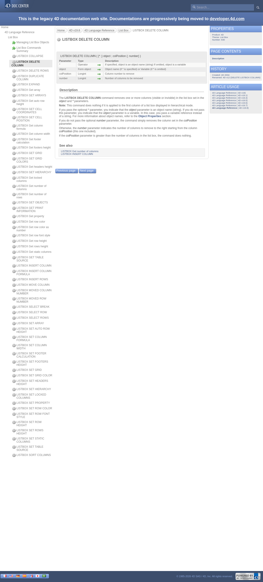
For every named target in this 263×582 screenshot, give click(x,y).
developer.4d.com (227, 18)
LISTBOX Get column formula (27, 127)
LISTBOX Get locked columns (27, 179)
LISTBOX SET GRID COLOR (32, 375)
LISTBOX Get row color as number (30, 229)
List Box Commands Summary (26, 49)
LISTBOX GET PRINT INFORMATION (27, 209)
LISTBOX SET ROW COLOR (32, 408)
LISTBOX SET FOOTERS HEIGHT (30, 363)
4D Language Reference (20, 32)
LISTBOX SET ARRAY (28, 323)
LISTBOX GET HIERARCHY (31, 172)
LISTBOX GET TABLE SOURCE (28, 259)
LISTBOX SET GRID (27, 370)
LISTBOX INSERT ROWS (30, 279)
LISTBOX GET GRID (27, 153)
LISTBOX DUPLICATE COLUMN (28, 78)
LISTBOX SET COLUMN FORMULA (29, 338)
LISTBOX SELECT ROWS (30, 318)
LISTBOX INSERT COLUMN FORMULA (31, 272)
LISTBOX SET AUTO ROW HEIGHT (31, 330)
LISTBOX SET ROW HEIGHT (27, 423)
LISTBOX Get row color (28, 222)
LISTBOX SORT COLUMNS (31, 455)
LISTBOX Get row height (29, 241)
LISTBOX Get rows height (30, 246)
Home (4, 27)
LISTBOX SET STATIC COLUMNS (28, 440)
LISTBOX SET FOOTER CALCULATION (29, 355)
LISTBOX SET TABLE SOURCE (27, 448)
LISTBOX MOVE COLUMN (31, 285)
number (101, 120)
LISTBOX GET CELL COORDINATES (27, 111)
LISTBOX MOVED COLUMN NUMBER (31, 292)
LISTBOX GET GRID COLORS (27, 160)
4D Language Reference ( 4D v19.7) (230, 105)
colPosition (190, 120)
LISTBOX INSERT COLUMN (31, 266)
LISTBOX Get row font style (31, 235)
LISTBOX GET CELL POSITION (27, 119)
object (62, 101)
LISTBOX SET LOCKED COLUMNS (29, 396)
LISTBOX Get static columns (31, 252)
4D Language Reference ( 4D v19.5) (230, 100)
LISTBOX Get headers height (32, 167)
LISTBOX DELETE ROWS (30, 71)
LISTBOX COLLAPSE (27, 56)
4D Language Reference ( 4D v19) (229, 93)
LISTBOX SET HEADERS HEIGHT (30, 382)
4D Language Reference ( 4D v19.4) (230, 98)
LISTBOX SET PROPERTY (31, 403)
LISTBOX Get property (28, 216)
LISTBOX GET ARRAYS (29, 95)
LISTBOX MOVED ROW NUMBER (29, 300)
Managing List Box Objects (30, 42)
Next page (87, 170)
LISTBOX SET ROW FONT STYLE (31, 415)
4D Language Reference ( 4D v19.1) (230, 95)
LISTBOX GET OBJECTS (30, 203)
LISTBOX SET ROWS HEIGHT (27, 432)
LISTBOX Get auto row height (28, 102)
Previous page (65, 170)
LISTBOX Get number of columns (29, 187)
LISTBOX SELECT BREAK (31, 307)
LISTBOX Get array (26, 90)
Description (68, 90)
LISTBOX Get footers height (31, 148)
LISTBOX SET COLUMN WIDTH (29, 347)
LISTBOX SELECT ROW (29, 312)
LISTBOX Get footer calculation (26, 141)
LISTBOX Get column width (31, 134)
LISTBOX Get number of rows (29, 196)
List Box (13, 37)
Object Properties (149, 116)
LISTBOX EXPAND (26, 84)
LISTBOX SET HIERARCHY (31, 389)
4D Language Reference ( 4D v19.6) (230, 103)
